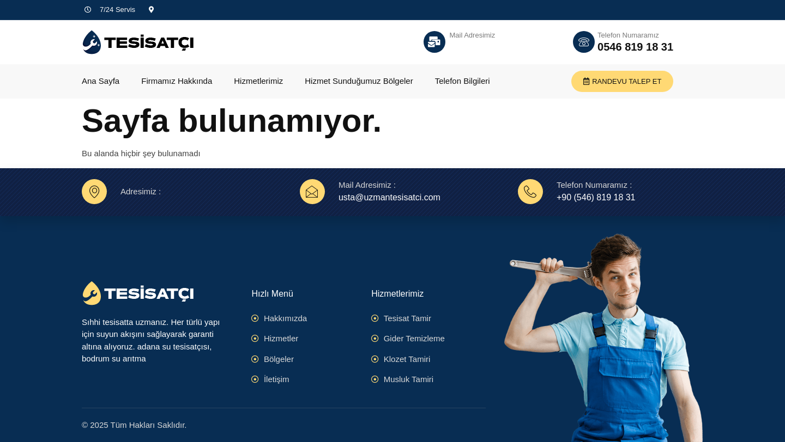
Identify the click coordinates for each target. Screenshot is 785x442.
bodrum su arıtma (114, 358)
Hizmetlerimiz (258, 80)
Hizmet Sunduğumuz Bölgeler (359, 80)
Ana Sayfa (100, 80)
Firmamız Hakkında (176, 80)
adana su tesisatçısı (173, 346)
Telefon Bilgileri (462, 80)
